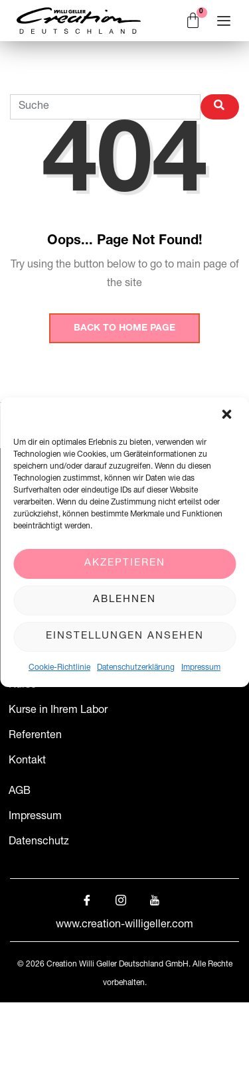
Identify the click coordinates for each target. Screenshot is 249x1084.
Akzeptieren (124, 563)
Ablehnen (124, 600)
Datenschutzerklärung (136, 668)
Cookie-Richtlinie (59, 668)
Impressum (200, 668)
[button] (228, 416)
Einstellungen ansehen (125, 636)
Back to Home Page (124, 328)
